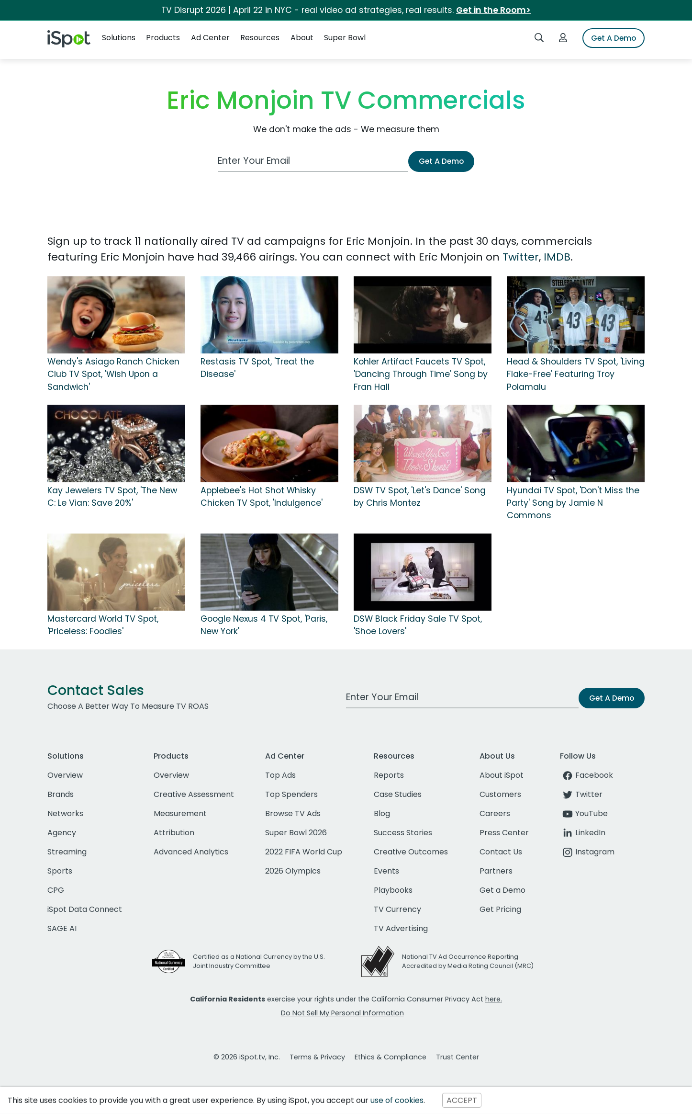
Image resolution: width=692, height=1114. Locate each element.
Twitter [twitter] (581, 794)
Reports (389, 775)
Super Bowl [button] (345, 37)
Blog (382, 813)
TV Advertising (401, 928)
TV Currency (397, 909)
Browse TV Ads (293, 813)
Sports (59, 870)
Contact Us (501, 851)
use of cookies (397, 1100)
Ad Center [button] (210, 37)
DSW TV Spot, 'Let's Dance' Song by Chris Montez (420, 497)
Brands (60, 794)
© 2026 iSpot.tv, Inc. (246, 1057)
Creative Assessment (194, 794)
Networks (65, 813)
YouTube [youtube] (584, 813)
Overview (65, 775)
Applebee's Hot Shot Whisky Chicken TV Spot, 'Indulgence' (262, 497)
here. (493, 999)
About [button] (301, 37)
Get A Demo (613, 38)
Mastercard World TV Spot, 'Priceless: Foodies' (102, 625)
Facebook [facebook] (586, 775)
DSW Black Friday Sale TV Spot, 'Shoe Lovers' (418, 625)
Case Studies (398, 794)
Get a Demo (502, 890)
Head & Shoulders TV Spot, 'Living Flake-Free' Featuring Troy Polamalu (576, 374)
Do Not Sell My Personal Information (342, 1013)
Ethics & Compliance (390, 1057)
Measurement (180, 813)
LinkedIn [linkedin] (582, 832)
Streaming (67, 851)
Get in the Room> (493, 10)
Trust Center (457, 1057)
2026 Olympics (293, 870)
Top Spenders (291, 794)
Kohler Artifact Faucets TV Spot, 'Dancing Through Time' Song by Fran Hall (421, 374)
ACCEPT (461, 1100)
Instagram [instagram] (587, 851)
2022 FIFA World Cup (303, 851)
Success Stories (403, 832)
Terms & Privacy (317, 1057)
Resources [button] (259, 37)
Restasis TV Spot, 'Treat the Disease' (257, 368)
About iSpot (502, 775)
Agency (61, 832)
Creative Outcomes (411, 851)
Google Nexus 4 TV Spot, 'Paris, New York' (264, 625)
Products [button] (163, 37)
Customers (500, 794)
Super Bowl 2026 (296, 832)
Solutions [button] (118, 37)
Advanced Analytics (191, 851)
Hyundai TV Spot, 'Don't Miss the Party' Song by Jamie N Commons (573, 503)
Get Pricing (500, 909)
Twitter (520, 257)
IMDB (557, 257)
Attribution (174, 832)
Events (386, 870)
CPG (55, 890)
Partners (496, 870)
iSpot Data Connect (84, 909)
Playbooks (393, 890)
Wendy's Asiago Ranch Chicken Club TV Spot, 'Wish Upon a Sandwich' (113, 374)
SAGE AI (62, 928)
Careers (495, 813)
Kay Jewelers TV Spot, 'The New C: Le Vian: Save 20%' (112, 497)
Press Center (504, 832)
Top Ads (280, 775)
